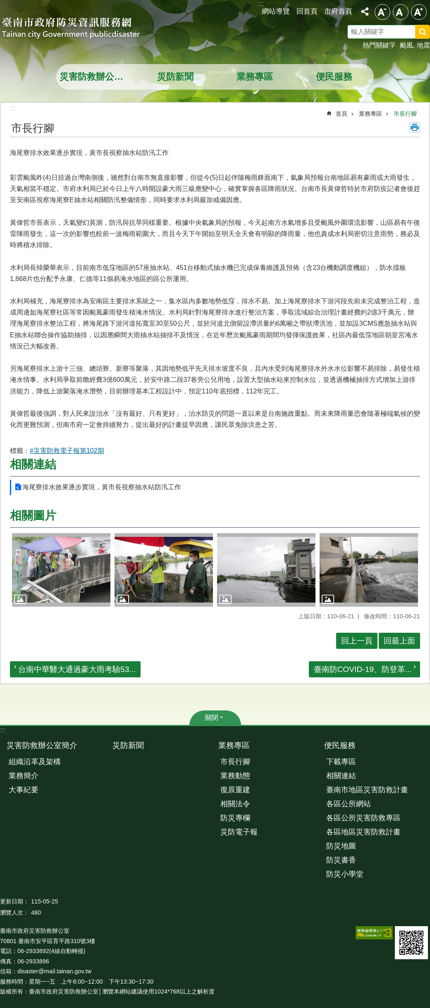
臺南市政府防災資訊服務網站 (78, 29)
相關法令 (235, 804)
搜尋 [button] (422, 32)
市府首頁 (338, 11)
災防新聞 (175, 76)
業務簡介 (23, 776)
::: (2, 730)
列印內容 (414, 127)
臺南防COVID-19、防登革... (363, 669)
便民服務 (334, 76)
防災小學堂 (344, 874)
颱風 (406, 45)
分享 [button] (364, 11)
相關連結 (33, 464)
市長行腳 (405, 113)
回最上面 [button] (399, 640)
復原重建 (235, 790)
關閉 (211, 717)
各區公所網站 (348, 804)
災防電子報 (239, 832)
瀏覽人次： (14, 912)
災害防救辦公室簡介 (97, 76)
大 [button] (419, 12)
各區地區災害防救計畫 (363, 832)
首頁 (341, 113)
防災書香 (341, 860)
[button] (61, 570)
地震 (423, 45)
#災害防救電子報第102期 (67, 450)
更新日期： (14, 901)
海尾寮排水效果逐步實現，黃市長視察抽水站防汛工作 (101, 487)
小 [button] (382, 12)
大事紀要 (23, 790)
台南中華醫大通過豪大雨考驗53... (77, 669)
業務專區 (254, 76)
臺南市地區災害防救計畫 (367, 790)
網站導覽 (276, 11)
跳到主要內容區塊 (4, 4)
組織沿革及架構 (35, 762)
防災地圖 (341, 846)
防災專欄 (235, 818)
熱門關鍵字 (379, 45)
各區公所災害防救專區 (363, 818)
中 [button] (400, 12)
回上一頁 (357, 640)
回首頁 (307, 11)
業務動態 (235, 776)
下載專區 (341, 762)
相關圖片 (33, 515)
